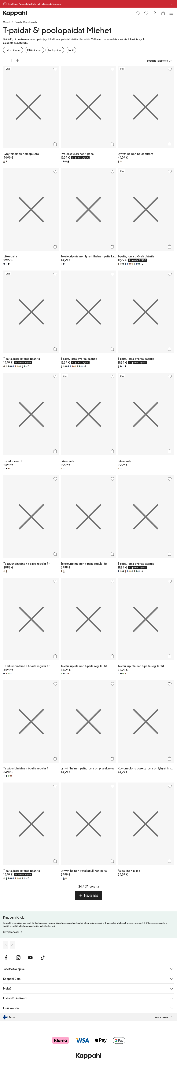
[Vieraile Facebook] (6, 958)
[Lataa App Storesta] (5, 945)
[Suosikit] (146, 13)
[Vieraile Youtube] (30, 958)
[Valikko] (171, 13)
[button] (88, 895)
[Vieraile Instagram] (18, 958)
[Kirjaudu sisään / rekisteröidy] (154, 13)
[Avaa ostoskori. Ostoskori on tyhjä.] (163, 13)
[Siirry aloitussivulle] (15, 13)
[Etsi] (138, 13)
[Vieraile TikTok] (42, 958)
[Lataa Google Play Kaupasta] (12, 945)
